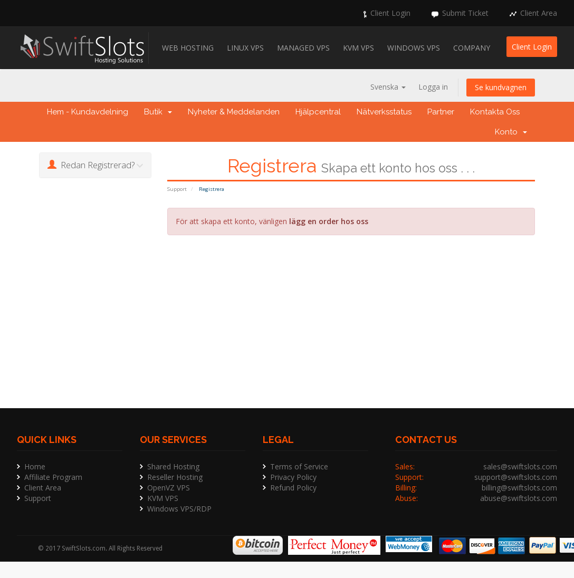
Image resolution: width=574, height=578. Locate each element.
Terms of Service (299, 466)
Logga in (433, 87)
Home (34, 466)
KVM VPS (358, 48)
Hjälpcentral (318, 112)
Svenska (388, 87)
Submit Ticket (465, 13)
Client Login (390, 13)
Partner (440, 112)
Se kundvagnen (501, 87)
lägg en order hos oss (328, 221)
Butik (158, 112)
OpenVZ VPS (168, 488)
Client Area (538, 13)
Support (177, 189)
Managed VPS (303, 48)
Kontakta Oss (495, 112)
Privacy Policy (293, 477)
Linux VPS (245, 48)
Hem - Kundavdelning (87, 112)
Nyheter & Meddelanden (234, 112)
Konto (511, 132)
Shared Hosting (173, 466)
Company (471, 48)
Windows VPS (413, 48)
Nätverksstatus (384, 112)
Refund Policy (293, 488)
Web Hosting (188, 48)
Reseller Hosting (175, 477)
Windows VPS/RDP (179, 509)
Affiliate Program (53, 477)
